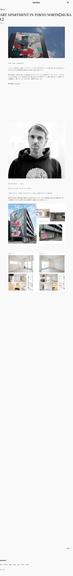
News (21, 564)
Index (67, 548)
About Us (7, 564)
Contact (32, 564)
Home (1, 564)
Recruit (26, 564)
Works (17, 564)
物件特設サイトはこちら (14, 83)
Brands (12, 564)
